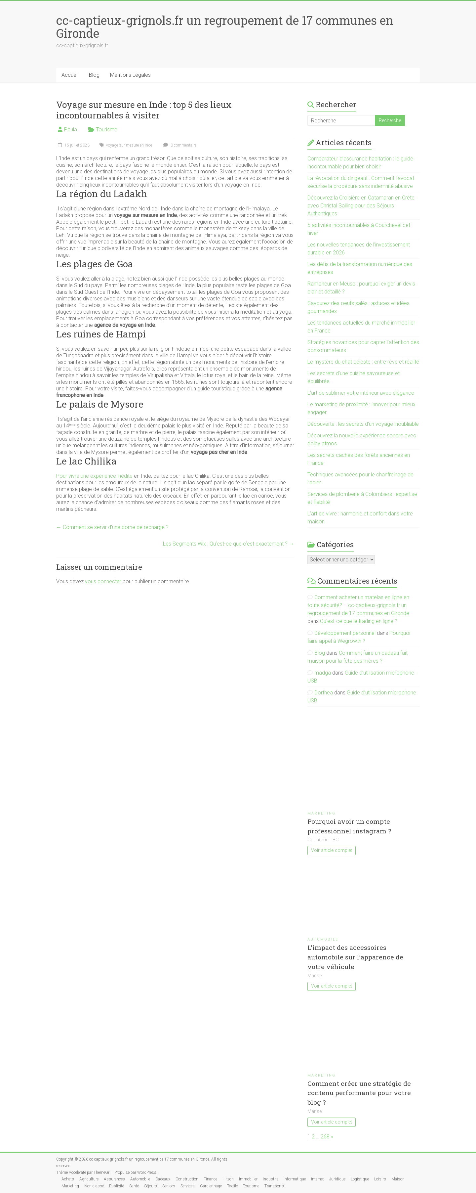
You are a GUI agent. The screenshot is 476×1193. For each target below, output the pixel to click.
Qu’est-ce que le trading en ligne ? (358, 621)
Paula (70, 129)
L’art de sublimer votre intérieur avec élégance (360, 393)
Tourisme (106, 129)
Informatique (295, 1179)
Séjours (150, 1186)
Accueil (69, 75)
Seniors (168, 1186)
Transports (274, 1186)
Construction (187, 1179)
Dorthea (323, 692)
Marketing (321, 813)
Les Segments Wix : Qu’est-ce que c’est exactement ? (228, 544)
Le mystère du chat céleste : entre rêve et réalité (363, 362)
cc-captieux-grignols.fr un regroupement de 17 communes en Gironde (224, 26)
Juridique (337, 1179)
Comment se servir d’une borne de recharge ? (112, 527)
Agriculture (89, 1179)
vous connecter (103, 581)
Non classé (94, 1186)
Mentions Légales (130, 75)
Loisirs (380, 1179)
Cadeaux (162, 1179)
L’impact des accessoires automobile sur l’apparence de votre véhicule (355, 957)
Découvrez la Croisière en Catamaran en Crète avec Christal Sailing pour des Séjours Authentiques (361, 206)
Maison (398, 1179)
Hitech (228, 1179)
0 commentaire (179, 145)
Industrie (270, 1179)
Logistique (360, 1179)
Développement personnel (345, 633)
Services (187, 1186)
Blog (94, 75)
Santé (134, 1186)
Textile (232, 1186)
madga (322, 673)
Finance (210, 1179)
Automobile (322, 939)
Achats (67, 1179)
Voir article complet (331, 850)
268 (325, 1136)
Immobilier (248, 1179)
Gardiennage (211, 1186)
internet (317, 1179)
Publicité (116, 1186)
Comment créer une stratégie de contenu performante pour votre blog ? (359, 1093)
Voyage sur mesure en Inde (129, 145)
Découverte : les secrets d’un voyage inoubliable (363, 424)
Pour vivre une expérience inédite (94, 476)
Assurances (114, 1179)
